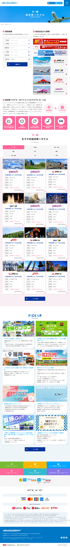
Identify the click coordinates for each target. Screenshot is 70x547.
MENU (67, 4)
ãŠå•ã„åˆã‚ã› (11, 466)
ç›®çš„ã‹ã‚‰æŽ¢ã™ (35, 472)
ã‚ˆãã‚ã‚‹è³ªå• (35, 466)
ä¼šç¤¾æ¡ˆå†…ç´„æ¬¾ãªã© (58, 472)
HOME (2, 24)
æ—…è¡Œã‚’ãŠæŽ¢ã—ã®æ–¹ (58, 466)
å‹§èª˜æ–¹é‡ (39, 483)
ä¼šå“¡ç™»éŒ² (51, 3)
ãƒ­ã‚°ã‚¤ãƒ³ (59, 3)
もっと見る (35, 298)
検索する (17, 64)
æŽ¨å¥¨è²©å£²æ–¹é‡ (47, 483)
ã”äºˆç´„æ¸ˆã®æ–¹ (11, 472)
